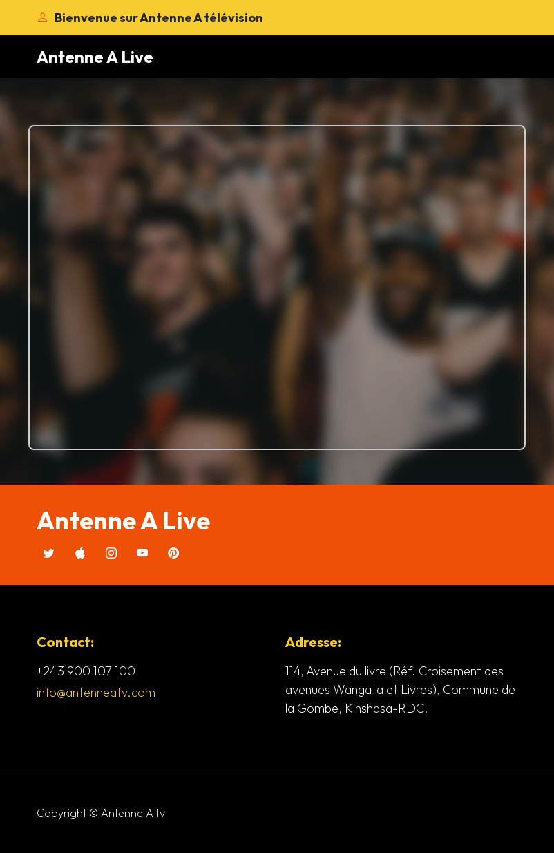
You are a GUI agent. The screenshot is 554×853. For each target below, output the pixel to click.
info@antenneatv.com (96, 692)
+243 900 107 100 (86, 671)
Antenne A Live (95, 56)
